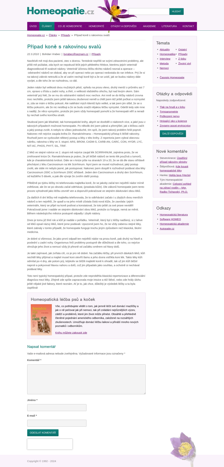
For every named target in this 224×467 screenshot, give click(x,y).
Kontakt (188, 26)
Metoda (164, 63)
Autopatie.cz (167, 228)
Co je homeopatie (70, 26)
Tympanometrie (169, 111)
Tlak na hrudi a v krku (172, 106)
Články (47, 26)
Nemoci (164, 68)
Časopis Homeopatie (172, 77)
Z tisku (182, 58)
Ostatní (182, 49)
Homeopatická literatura (174, 214)
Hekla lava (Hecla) (180, 175)
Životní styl (184, 63)
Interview (165, 58)
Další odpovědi (172, 133)
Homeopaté (96, 26)
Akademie (149, 26)
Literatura (169, 26)
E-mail (32, 415)
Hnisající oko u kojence (173, 120)
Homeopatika (167, 54)
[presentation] (49, 444)
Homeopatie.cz (36, 35)
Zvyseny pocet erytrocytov (175, 125)
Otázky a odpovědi (123, 26)
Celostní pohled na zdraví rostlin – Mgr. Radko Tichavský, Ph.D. (175, 187)
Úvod (33, 26)
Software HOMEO (170, 219)
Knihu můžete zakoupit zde (71, 332)
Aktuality (165, 49)
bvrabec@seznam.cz (76, 54)
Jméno (32, 400)
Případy (65, 35)
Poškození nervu (170, 116)
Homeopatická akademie (174, 223)
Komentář (34, 360)
